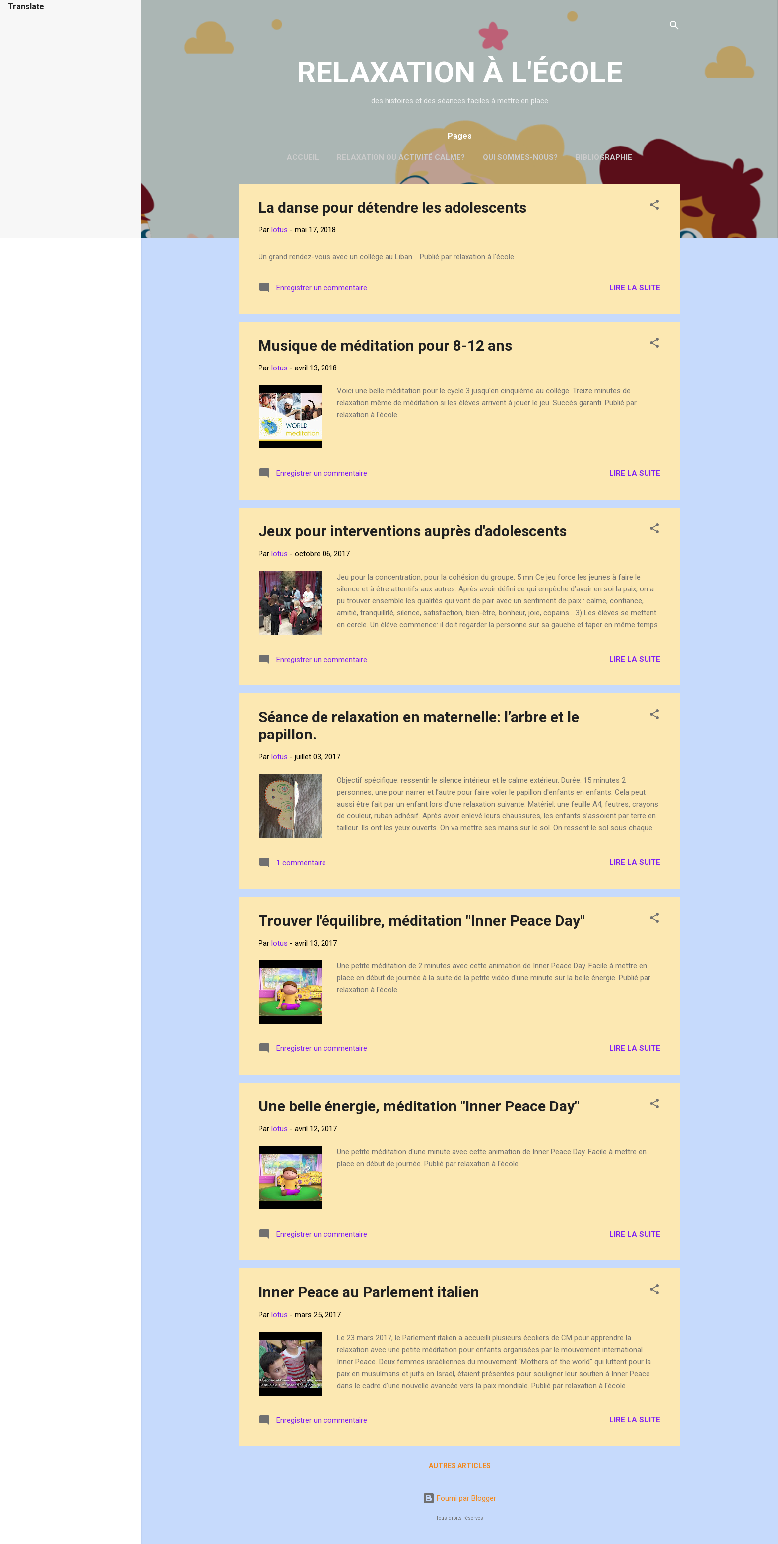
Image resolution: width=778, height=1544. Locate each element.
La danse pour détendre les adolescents (392, 207)
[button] (654, 206)
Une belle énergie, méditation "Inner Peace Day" (419, 1106)
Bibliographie (604, 157)
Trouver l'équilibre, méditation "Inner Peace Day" (422, 920)
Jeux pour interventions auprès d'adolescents (413, 531)
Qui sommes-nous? (520, 157)
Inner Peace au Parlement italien (369, 1292)
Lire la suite (634, 287)
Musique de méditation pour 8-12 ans (385, 345)
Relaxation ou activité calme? (401, 157)
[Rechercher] (674, 27)
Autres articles (460, 1466)
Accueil (303, 157)
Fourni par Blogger (459, 1498)
